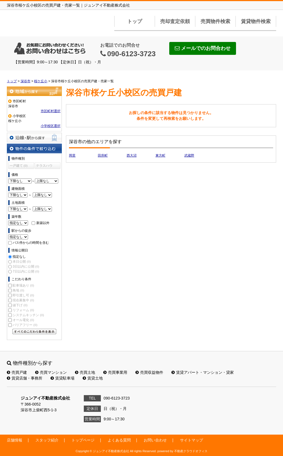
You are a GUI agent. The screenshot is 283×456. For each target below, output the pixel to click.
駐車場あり (23, 285)
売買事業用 (115, 372)
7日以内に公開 (26, 271)
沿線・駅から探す (34, 137)
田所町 (103, 155)
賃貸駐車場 (62, 378)
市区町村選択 (50, 111)
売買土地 (85, 372)
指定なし (19, 257)
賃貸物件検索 (256, 21)
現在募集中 (23, 300)
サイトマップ (191, 440)
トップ (134, 21)
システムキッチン (28, 315)
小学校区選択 (50, 126)
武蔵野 (189, 155)
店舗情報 (14, 440)
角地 (18, 290)
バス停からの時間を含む (31, 243)
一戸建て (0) (18, 166)
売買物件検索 (215, 21)
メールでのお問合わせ (203, 48)
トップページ (83, 440)
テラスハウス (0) (44, 166)
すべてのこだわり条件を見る (34, 331)
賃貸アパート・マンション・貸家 (202, 372)
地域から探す (34, 91)
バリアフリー (25, 325)
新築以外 (42, 223)
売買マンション (51, 372)
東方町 (160, 155)
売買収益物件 (149, 372)
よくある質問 (119, 440)
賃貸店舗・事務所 (24, 378)
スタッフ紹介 (47, 440)
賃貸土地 (93, 378)
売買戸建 (17, 372)
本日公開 (21, 262)
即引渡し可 (23, 295)
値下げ (20, 305)
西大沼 (132, 155)
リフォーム (23, 310)
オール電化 (23, 320)
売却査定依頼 (175, 21)
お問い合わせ (155, 440)
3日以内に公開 (26, 266)
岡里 (72, 155)
